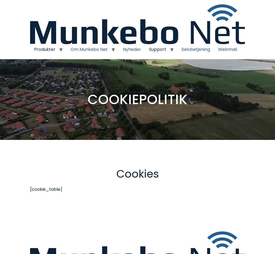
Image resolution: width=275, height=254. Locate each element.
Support (157, 49)
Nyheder (132, 49)
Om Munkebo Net (89, 49)
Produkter (44, 49)
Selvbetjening (196, 49)
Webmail (227, 49)
